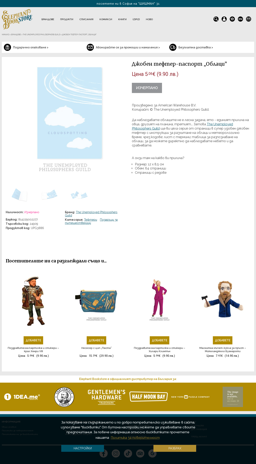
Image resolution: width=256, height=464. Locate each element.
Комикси (106, 19)
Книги (122, 19)
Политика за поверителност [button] (135, 438)
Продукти (66, 19)
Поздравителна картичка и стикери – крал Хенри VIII (33, 349)
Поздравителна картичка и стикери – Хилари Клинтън (159, 349)
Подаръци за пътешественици (91, 221)
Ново (149, 19)
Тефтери (90, 219)
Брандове (48, 19)
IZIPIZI (136, 19)
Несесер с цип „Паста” (96, 347)
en (240, 18)
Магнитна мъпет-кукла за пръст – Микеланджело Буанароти (222, 349)
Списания (86, 19)
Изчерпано (147, 88)
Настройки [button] (83, 448)
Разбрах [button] (174, 448)
